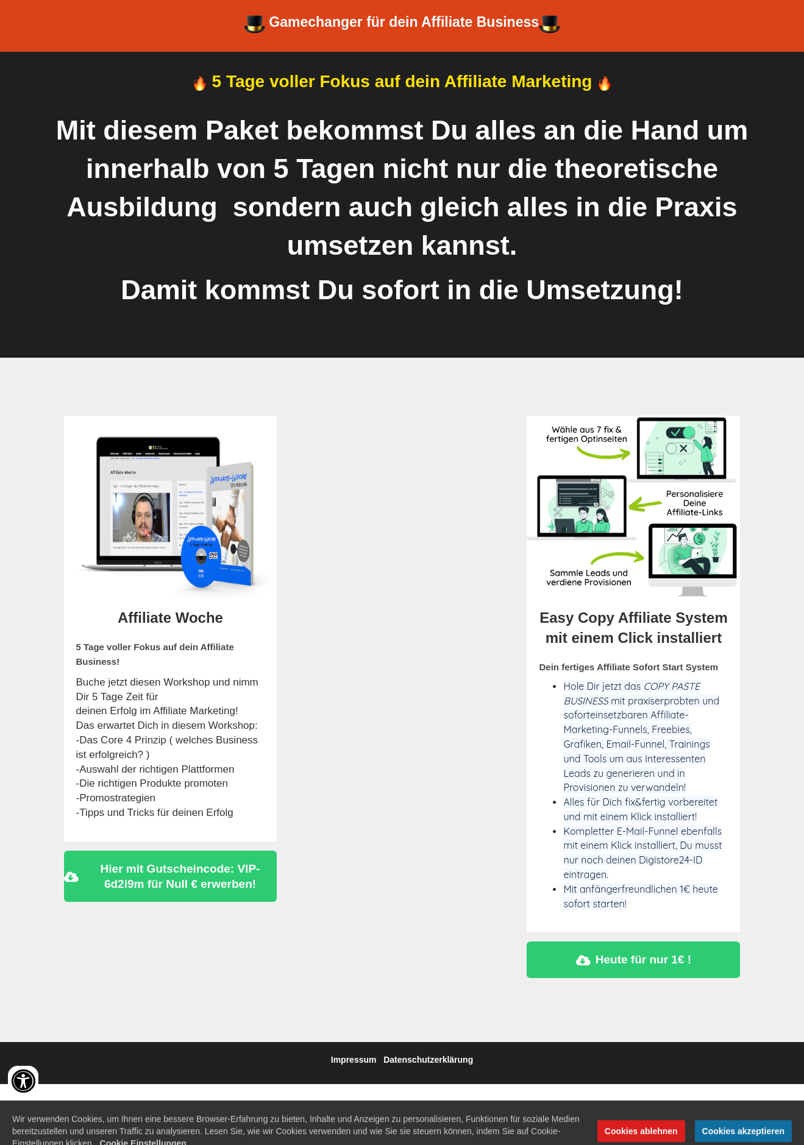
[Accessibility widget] (23, 1081)
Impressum (354, 1060)
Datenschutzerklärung (428, 1060)
